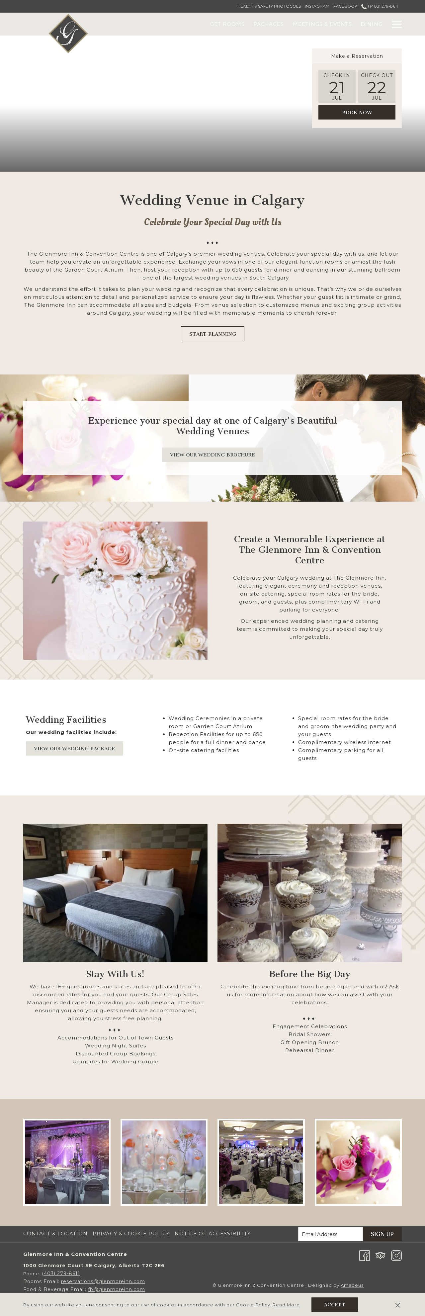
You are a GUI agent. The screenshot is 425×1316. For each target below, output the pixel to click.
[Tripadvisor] (380, 1255)
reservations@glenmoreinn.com (103, 1281)
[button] (337, 86)
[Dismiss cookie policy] (397, 1304)
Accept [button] (334, 1305)
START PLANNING (212, 334)
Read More (286, 1304)
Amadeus (352, 1285)
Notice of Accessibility (213, 1233)
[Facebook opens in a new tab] (364, 1255)
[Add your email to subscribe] (330, 1234)
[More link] (394, 24)
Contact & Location (55, 1233)
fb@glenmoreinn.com (116, 1289)
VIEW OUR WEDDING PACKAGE (78, 748)
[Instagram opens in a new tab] (396, 1255)
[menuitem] (186, 24)
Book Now (357, 113)
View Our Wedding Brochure (216, 455)
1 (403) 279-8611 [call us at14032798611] (379, 6)
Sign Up (382, 1234)
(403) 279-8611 (61, 1273)
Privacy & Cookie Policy (131, 1233)
